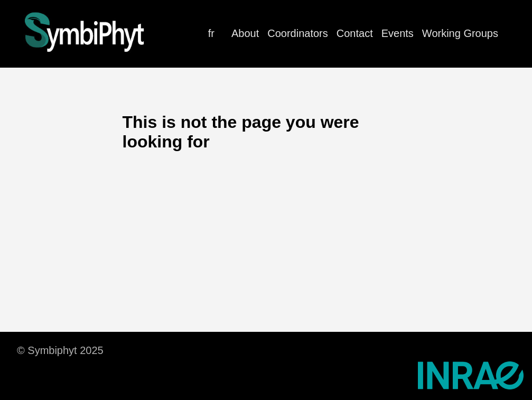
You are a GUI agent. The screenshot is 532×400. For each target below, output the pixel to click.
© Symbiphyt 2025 (60, 350)
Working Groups (460, 33)
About (245, 33)
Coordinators (297, 33)
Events (397, 33)
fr (211, 33)
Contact (355, 33)
